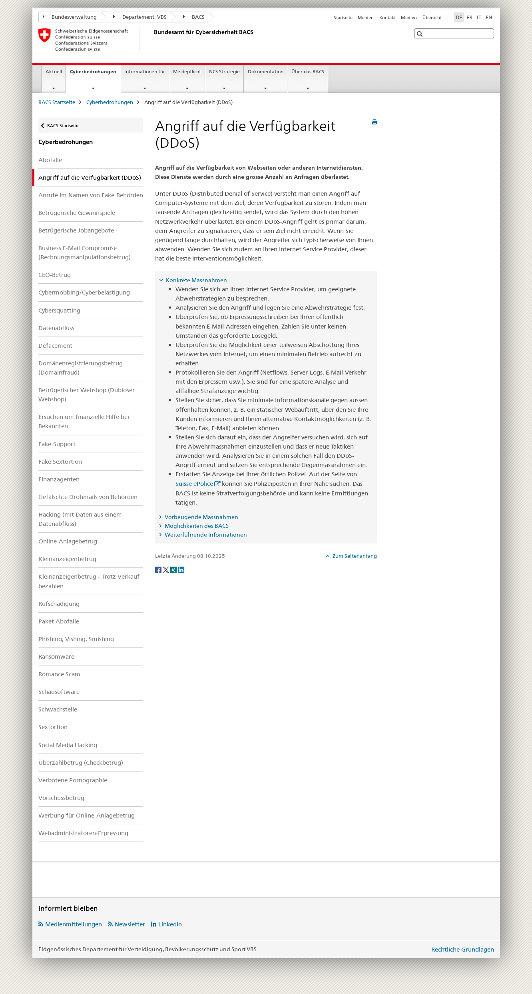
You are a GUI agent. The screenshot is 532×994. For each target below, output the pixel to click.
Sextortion (53, 727)
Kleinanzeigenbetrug (67, 559)
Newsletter (130, 924)
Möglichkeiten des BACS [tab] (196, 526)
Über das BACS (307, 71)
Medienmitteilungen (73, 924)
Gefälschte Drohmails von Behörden (87, 497)
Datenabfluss (56, 328)
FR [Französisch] (469, 17)
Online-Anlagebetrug (67, 541)
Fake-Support (57, 444)
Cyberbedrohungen (95, 74)
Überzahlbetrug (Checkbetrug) (80, 762)
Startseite (343, 17)
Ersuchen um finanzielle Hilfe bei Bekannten (83, 421)
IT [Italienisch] (479, 17)
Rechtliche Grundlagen (462, 949)
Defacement (55, 345)
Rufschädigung (59, 603)
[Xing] (174, 569)
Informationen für (144, 71)
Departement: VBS (140, 17)
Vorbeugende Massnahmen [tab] (200, 517)
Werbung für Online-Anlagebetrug (86, 815)
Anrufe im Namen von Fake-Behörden (90, 195)
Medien (409, 17)
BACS (194, 17)
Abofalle (50, 160)
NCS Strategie (224, 71)
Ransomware (56, 656)
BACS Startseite (56, 102)
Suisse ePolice (194, 483)
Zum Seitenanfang (354, 556)
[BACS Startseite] (152, 39)
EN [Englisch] (489, 17)
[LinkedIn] (181, 569)
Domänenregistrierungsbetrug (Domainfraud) (80, 367)
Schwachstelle (57, 709)
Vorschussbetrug (61, 798)
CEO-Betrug (54, 275)
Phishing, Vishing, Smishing (76, 639)
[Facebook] (159, 569)
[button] (420, 34)
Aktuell (54, 71)
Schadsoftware (59, 691)
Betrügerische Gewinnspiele (76, 212)
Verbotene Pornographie (72, 780)
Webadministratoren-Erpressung (83, 833)
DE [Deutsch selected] (459, 17)
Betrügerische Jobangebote (76, 230)
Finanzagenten (59, 479)
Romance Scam (59, 674)
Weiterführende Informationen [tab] (205, 534)
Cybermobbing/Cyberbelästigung (84, 292)
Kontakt (387, 17)
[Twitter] (166, 569)
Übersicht (432, 17)
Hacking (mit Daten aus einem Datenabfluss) (80, 519)
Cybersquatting (59, 310)
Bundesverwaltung (70, 17)
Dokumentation (265, 71)
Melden (366, 17)
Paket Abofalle (58, 621)
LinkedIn (170, 924)
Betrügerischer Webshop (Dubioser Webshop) (86, 394)
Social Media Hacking (67, 745)
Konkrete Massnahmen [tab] (196, 280)
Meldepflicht (187, 71)
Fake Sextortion (60, 461)
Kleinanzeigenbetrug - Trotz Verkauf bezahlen (88, 581)
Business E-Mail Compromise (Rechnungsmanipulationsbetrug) (84, 252)
